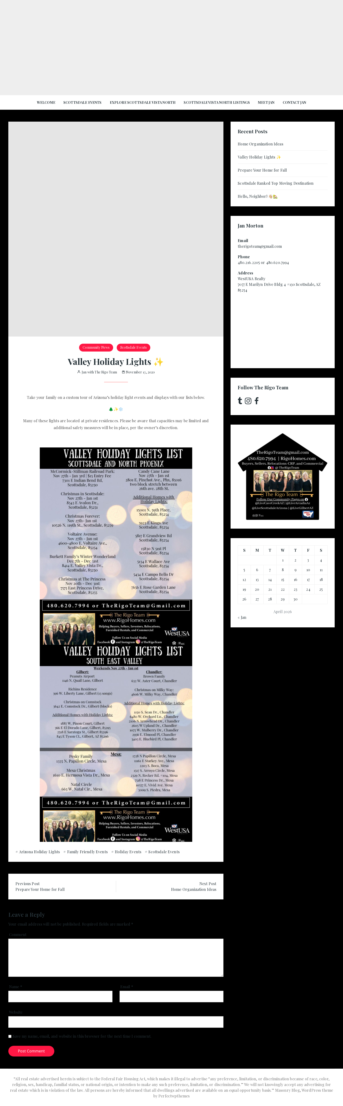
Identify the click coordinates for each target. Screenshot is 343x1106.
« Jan (242, 617)
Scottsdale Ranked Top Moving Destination (275, 183)
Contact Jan (294, 102)
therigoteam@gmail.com (260, 246)
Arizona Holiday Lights (39, 851)
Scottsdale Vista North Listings (217, 102)
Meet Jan (266, 102)
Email (126, 986)
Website (15, 1012)
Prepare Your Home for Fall (262, 170)
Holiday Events (128, 851)
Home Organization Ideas (260, 143)
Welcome (46, 102)
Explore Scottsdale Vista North (143, 102)
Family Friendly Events (87, 851)
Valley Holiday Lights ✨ (259, 156)
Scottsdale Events (82, 102)
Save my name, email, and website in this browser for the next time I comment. (82, 1036)
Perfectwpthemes (174, 1095)
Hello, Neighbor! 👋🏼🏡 (258, 196)
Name (15, 986)
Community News (96, 347)
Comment (17, 934)
